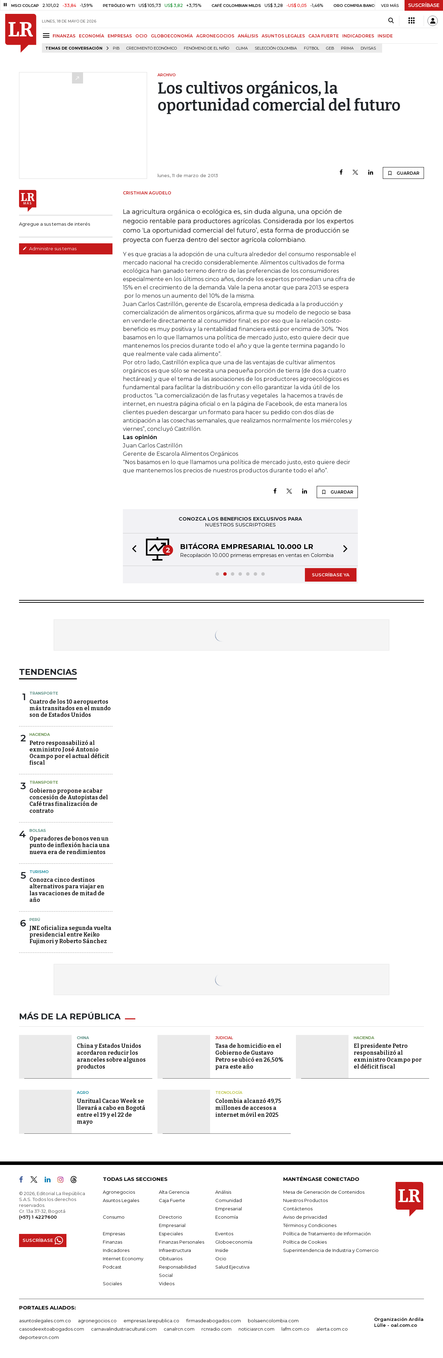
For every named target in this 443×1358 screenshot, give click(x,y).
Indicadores (116, 1250)
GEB (330, 48)
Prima (347, 48)
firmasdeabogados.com (213, 1320)
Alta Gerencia (174, 1192)
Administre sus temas (49, 248)
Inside (221, 1250)
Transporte (43, 693)
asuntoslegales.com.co (45, 1320)
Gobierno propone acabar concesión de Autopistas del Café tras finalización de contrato (68, 800)
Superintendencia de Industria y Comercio (331, 1250)
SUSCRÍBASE (424, 5)
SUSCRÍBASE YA (331, 574)
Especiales (171, 1233)
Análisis (223, 1192)
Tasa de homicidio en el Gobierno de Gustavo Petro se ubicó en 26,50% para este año (249, 1056)
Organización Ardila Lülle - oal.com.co (399, 1322)
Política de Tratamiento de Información (327, 1233)
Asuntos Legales (121, 1200)
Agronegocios (119, 1192)
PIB (116, 48)
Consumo (114, 1217)
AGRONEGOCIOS (215, 35)
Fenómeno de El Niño (206, 48)
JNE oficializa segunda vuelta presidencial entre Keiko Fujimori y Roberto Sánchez (70, 934)
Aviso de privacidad (305, 1217)
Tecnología (228, 1092)
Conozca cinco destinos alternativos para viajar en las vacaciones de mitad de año (67, 890)
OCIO (141, 35)
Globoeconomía (233, 1242)
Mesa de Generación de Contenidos (323, 1192)
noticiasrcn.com (256, 1329)
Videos (166, 1283)
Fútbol (311, 48)
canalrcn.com (179, 1329)
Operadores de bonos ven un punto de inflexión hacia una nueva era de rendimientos (69, 845)
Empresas (114, 1233)
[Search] (391, 20)
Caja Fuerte (172, 1200)
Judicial (224, 1037)
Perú (34, 919)
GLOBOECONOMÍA (172, 35)
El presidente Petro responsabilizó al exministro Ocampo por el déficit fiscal (388, 1056)
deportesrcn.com (39, 1337)
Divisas (368, 48)
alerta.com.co (332, 1329)
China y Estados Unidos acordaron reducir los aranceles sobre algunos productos (111, 1056)
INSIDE (385, 35)
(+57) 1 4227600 (38, 1217)
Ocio (220, 1258)
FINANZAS (64, 35)
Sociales (112, 1283)
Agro (83, 1092)
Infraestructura (175, 1250)
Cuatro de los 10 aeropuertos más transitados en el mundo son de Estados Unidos (70, 708)
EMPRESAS (120, 35)
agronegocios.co (97, 1320)
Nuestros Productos (305, 1200)
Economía (226, 1217)
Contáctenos (298, 1208)
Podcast (112, 1267)
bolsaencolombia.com (273, 1320)
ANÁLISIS (248, 35)
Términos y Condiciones (309, 1225)
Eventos (224, 1233)
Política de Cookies (305, 1242)
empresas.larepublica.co (151, 1320)
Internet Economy (123, 1258)
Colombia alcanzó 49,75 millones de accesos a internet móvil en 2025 (248, 1108)
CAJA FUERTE (323, 35)
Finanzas (112, 1242)
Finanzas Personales (181, 1242)
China (83, 1037)
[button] (132, 549)
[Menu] (47, 35)
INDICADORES (358, 35)
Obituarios (170, 1258)
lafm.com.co (295, 1329)
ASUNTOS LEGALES (283, 35)
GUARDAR (403, 173)
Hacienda (39, 734)
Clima (242, 48)
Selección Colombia (276, 48)
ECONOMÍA (91, 35)
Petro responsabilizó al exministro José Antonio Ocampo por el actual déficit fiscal (69, 753)
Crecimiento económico (151, 48)
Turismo (39, 871)
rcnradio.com (216, 1329)
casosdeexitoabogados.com (51, 1329)
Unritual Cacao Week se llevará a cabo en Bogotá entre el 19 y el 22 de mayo (111, 1111)
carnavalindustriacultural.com (124, 1329)
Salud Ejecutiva (232, 1267)
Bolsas (37, 830)
